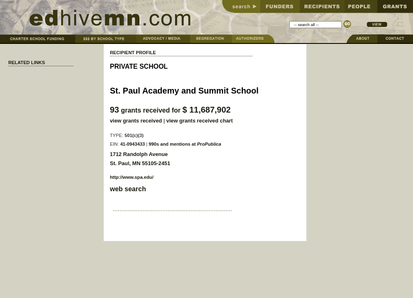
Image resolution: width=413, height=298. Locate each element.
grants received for (170, 110)
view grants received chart (199, 121)
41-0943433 (132, 144)
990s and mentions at (185, 144)
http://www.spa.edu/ (132, 177)
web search (128, 188)
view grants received (136, 121)
